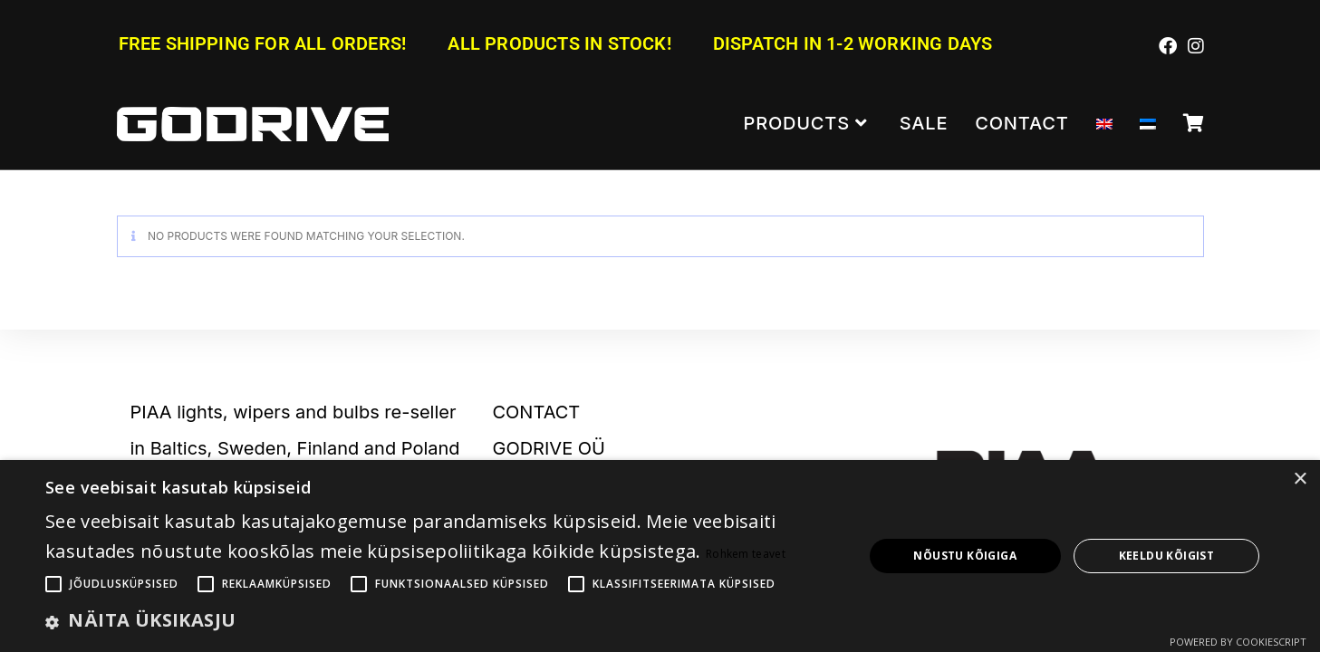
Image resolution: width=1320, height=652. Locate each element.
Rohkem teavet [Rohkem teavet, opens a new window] (745, 553)
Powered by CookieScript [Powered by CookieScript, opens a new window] (1238, 641)
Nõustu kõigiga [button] (964, 555)
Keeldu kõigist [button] (1167, 555)
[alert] (660, 556)
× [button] (1299, 479)
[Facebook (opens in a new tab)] (1167, 44)
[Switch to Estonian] (1148, 124)
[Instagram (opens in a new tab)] (1193, 44)
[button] (442, 620)
